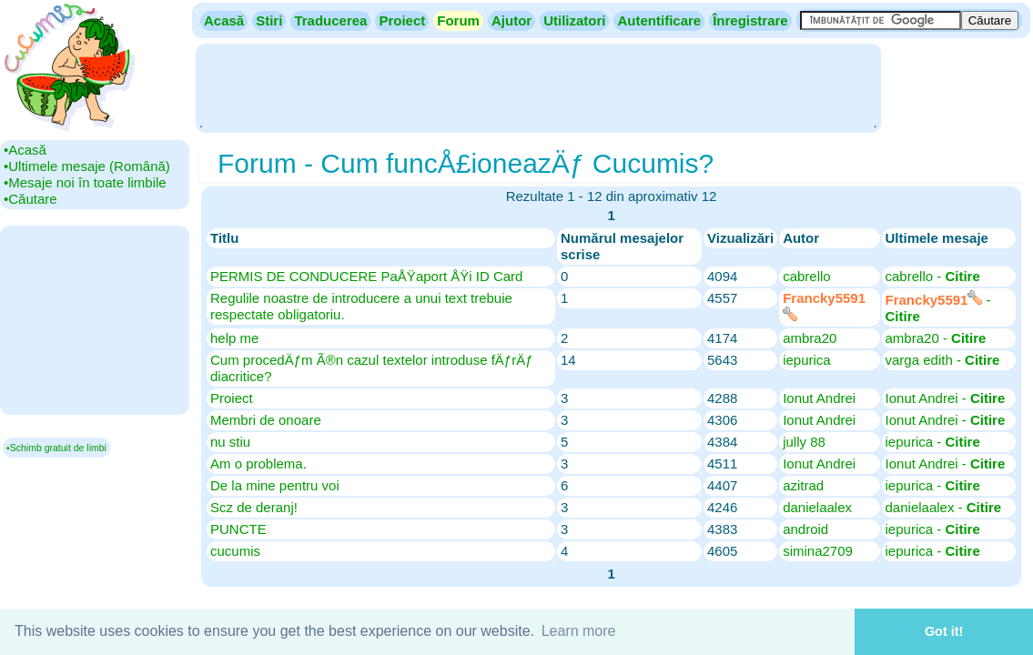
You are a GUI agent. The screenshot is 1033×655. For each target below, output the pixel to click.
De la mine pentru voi (274, 485)
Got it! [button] (944, 631)
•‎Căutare (30, 199)
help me (234, 338)
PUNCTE (238, 529)
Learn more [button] (579, 631)
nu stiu (230, 441)
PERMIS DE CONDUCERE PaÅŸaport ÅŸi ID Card (366, 276)
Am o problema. (258, 463)
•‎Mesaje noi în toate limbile (85, 182)
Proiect (231, 398)
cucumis (235, 551)
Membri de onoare (265, 420)
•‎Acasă (25, 149)
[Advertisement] (538, 86)
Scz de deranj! (254, 507)
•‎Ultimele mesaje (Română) (87, 166)
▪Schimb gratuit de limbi (56, 447)
